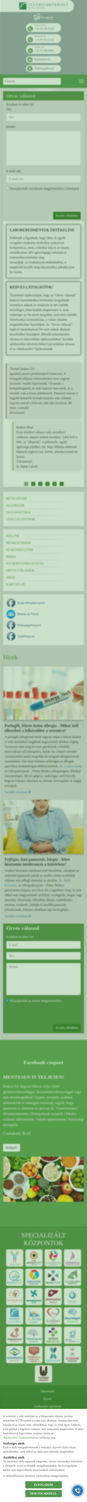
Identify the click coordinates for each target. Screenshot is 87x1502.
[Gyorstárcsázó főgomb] (77, 1490)
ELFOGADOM (43, 1484)
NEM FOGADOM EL (43, 1493)
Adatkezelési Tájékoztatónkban (21, 1437)
